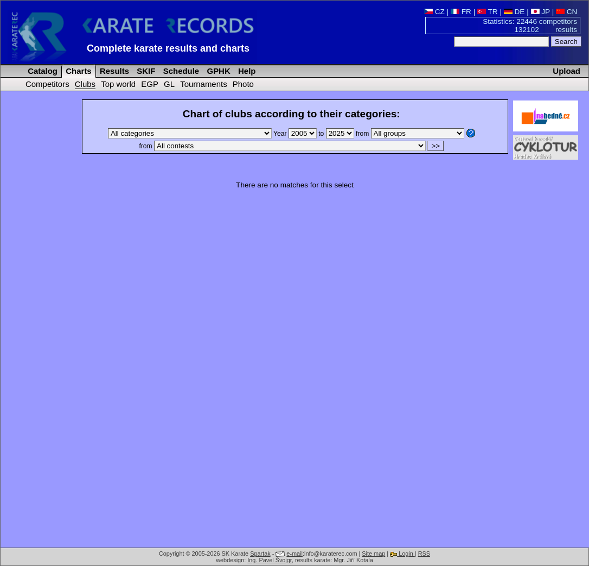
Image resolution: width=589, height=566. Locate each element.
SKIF (145, 71)
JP (540, 12)
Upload (566, 71)
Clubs (85, 84)
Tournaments (203, 84)
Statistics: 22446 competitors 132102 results (530, 25)
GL (169, 84)
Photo (243, 84)
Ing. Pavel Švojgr (269, 560)
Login (402, 553)
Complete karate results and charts (168, 48)
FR (461, 12)
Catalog (41, 71)
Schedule (180, 71)
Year (295, 133)
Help (246, 71)
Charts (77, 71)
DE (514, 12)
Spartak (260, 553)
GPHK (217, 71)
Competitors (47, 84)
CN (566, 12)
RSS (424, 553)
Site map (373, 553)
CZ (434, 12)
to (337, 133)
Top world (118, 84)
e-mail (294, 553)
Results (113, 71)
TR (487, 12)
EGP (149, 84)
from (410, 133)
